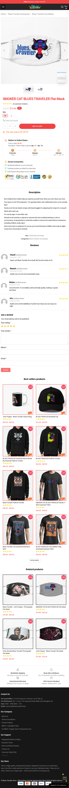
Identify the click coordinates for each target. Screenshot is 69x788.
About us (5, 716)
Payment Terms (7, 743)
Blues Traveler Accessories (19, 14)
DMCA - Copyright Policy (10, 726)
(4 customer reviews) (20, 104)
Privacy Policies (7, 723)
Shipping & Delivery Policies (11, 739)
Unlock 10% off (65, 778)
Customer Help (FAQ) (9, 752)
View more (34, 560)
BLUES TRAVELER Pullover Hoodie (48, 458)
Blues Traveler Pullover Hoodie (13, 503)
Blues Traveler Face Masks (43, 14)
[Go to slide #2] (40, 89)
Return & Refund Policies (10, 746)
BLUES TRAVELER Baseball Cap (47, 417)
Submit (5, 370)
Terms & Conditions (8, 719)
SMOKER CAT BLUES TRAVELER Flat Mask (51, 607)
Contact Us (5, 749)
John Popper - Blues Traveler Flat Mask (49, 651)
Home (3, 14)
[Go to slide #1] (28, 89)
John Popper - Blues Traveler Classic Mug (17, 417)
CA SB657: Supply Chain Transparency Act (16, 729)
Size (4, 112)
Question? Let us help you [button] (58, 785)
